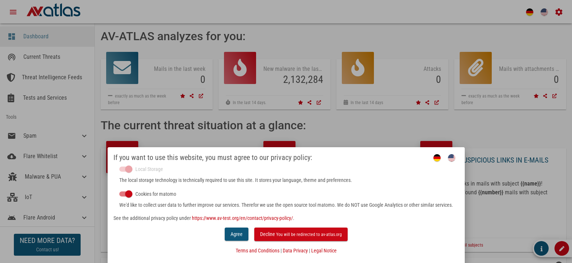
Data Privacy (295, 251)
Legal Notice (324, 251)
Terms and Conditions (257, 251)
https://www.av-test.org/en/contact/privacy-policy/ (242, 218)
